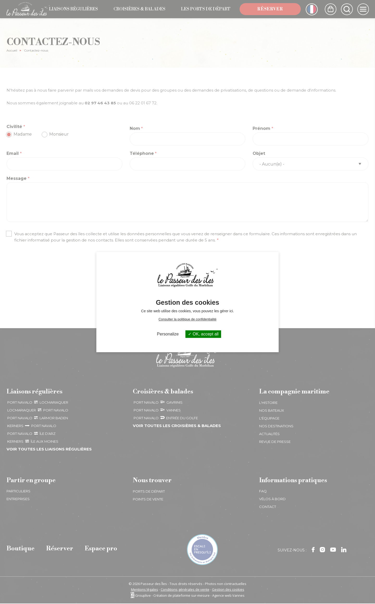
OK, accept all (203, 334)
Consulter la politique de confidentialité (188, 319)
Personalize (168, 334)
